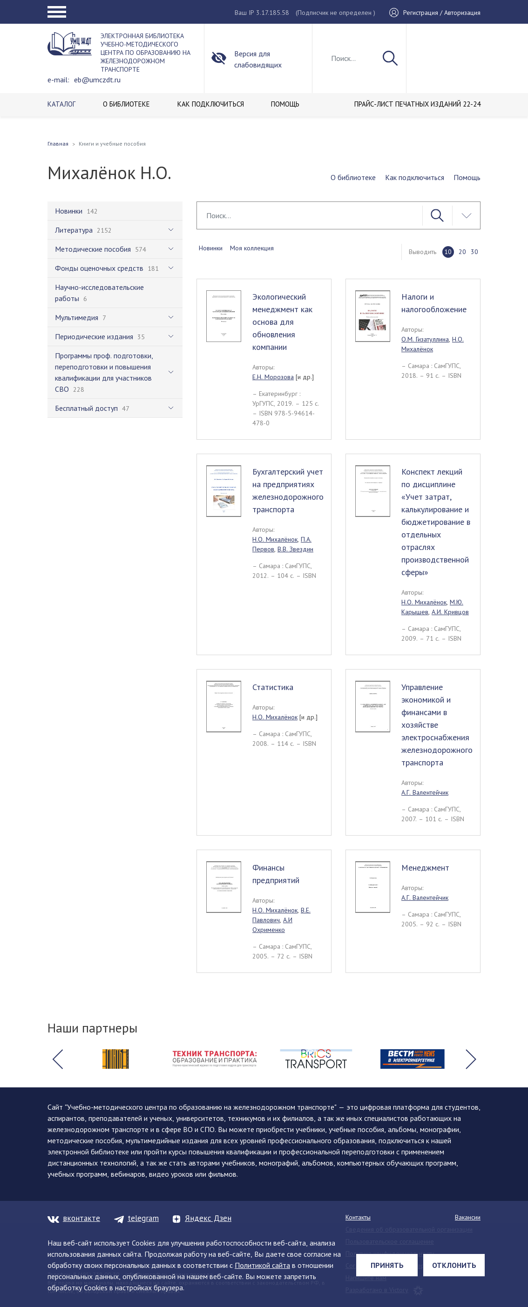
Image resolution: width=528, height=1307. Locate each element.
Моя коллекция (252, 248)
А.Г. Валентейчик (424, 792)
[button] (57, 1059)
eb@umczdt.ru (97, 79)
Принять (387, 1265)
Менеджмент (425, 867)
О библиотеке (353, 177)
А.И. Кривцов (450, 612)
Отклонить (454, 1265)
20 (462, 252)
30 (474, 252)
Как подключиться (414, 177)
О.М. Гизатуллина (425, 339)
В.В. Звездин (295, 549)
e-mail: (58, 79)
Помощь (467, 177)
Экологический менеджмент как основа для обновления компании (282, 321)
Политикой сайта (262, 1265)
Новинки (211, 248)
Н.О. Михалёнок (275, 539)
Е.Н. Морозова (273, 377)
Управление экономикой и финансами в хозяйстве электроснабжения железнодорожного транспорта (437, 725)
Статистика (272, 687)
